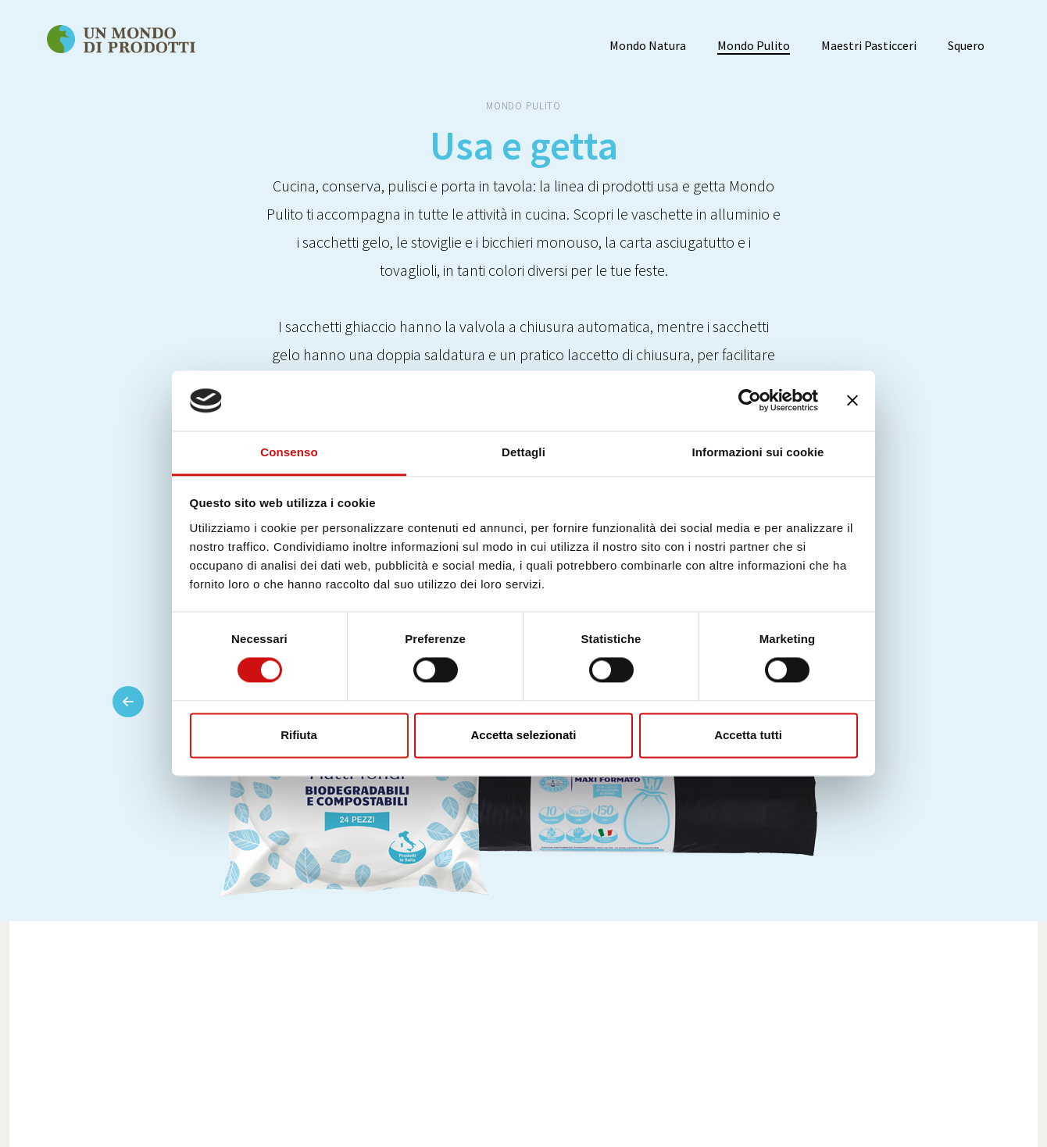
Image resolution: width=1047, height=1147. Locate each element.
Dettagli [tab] (523, 452)
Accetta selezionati (523, 734)
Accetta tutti (748, 734)
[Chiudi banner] (852, 400)
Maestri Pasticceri (869, 45)
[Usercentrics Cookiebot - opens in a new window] (749, 401)
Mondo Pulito (753, 45)
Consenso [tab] (288, 452)
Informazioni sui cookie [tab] (758, 452)
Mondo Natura (647, 45)
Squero (966, 45)
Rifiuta (299, 734)
